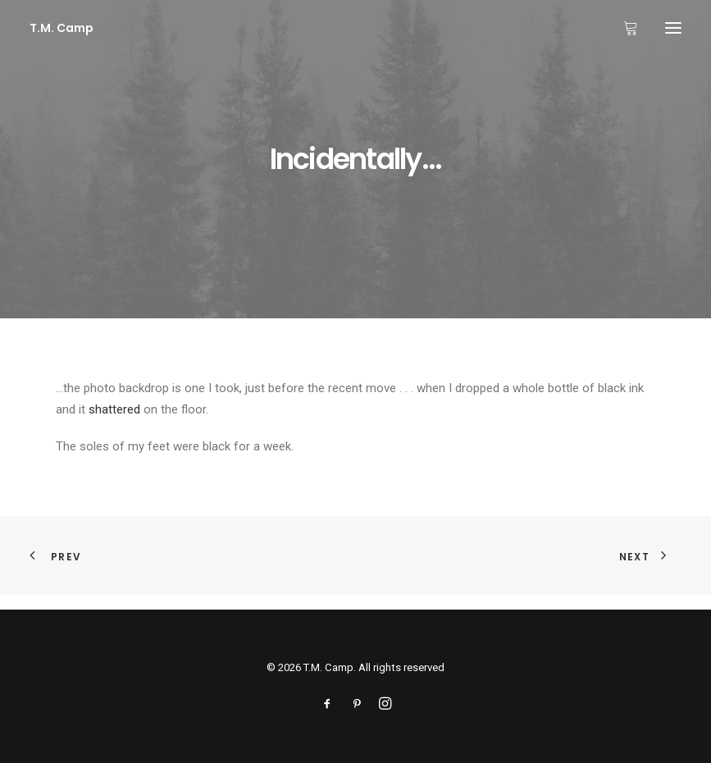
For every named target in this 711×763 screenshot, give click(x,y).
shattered (114, 409)
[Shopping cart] (623, 28)
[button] (673, 28)
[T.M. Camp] (61, 28)
